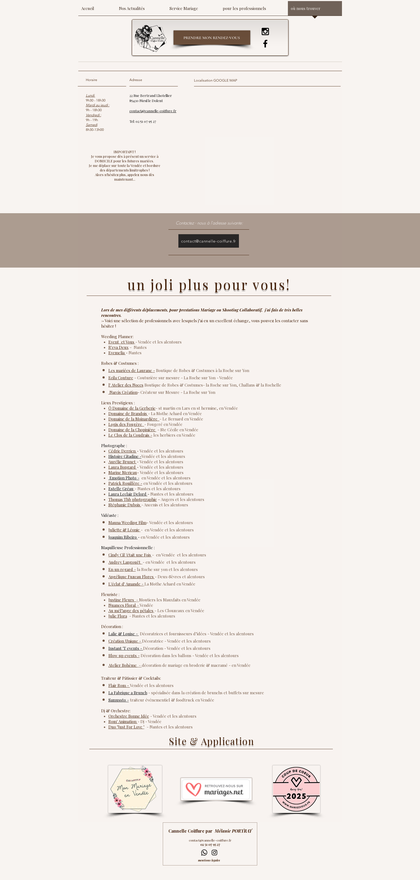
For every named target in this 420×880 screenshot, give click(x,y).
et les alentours (168, 451)
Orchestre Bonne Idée (128, 716)
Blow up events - (124, 655)
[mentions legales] (210, 860)
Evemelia (117, 352)
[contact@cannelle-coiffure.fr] (208, 241)
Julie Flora (117, 616)
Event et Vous (121, 342)
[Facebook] (265, 43)
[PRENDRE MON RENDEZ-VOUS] (212, 37)
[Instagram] (265, 31)
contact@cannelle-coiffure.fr (210, 840)
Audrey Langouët (125, 562)
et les (159, 461)
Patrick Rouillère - (125, 483)
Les (112, 370)
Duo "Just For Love (125, 727)
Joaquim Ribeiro (123, 537)
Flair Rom (117, 685)
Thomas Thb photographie (132, 499)
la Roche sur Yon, (222, 385)
